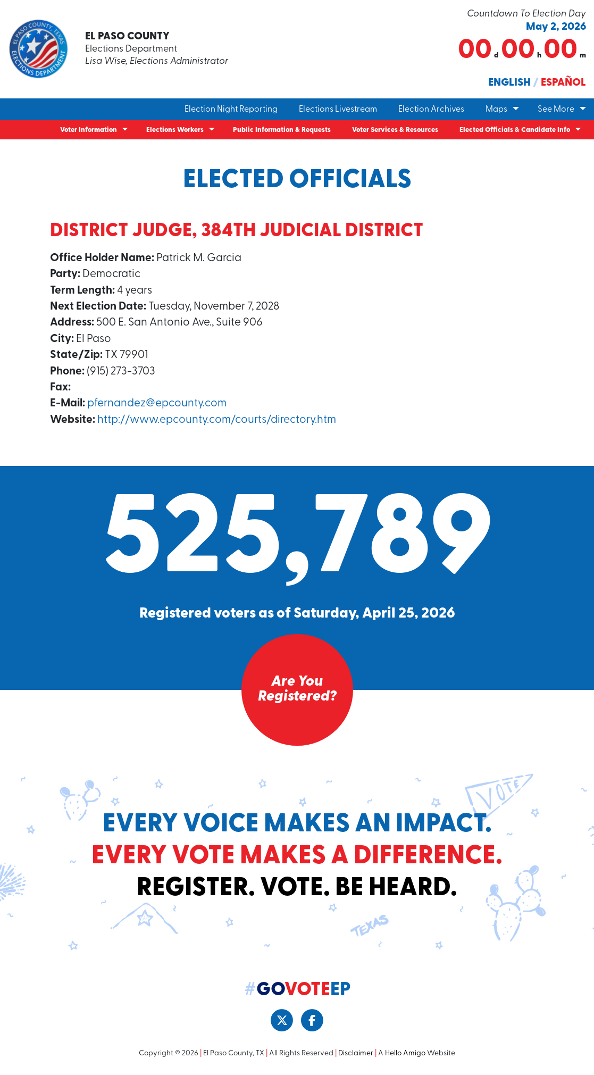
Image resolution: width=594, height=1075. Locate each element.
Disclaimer (355, 1053)
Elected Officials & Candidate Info (514, 130)
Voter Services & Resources (395, 130)
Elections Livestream (338, 109)
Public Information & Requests (282, 130)
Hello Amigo (405, 1053)
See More (556, 109)
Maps (496, 109)
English (509, 83)
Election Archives (431, 109)
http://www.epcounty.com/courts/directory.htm (216, 420)
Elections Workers (175, 130)
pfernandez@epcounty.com (157, 403)
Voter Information (88, 130)
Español (563, 83)
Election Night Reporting (231, 109)
